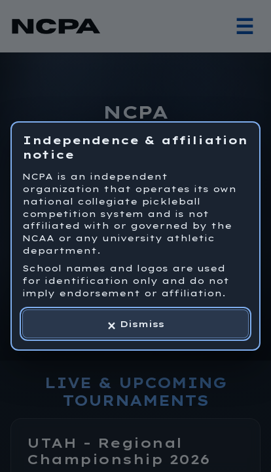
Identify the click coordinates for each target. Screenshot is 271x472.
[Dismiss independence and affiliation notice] (135, 323)
